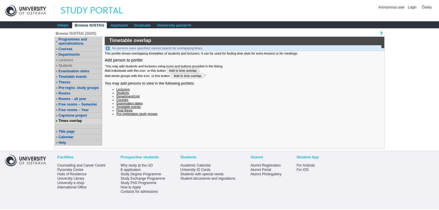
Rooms (64, 93)
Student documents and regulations (207, 178)
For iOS (302, 170)
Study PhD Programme (138, 183)
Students (65, 66)
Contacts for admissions (139, 192)
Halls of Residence (71, 174)
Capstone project (72, 115)
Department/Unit (128, 96)
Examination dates (73, 71)
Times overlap (70, 121)
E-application (130, 170)
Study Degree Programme (140, 174)
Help (62, 143)
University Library (70, 178)
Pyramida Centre (70, 170)
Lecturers (65, 60)
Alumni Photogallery (266, 174)
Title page (66, 132)
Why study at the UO (136, 165)
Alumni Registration (265, 165)
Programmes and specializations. (72, 41)
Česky (427, 7)
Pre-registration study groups (136, 114)
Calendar (65, 137)
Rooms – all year (72, 99)
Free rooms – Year (73, 110)
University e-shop (70, 183)
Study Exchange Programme (142, 178)
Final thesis (124, 110)
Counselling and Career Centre (81, 165)
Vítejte (62, 25)
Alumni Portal (260, 170)
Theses (64, 82)
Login (412, 7)
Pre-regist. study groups (78, 88)
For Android (305, 165)
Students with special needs (202, 174)
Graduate (142, 25)
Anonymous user (392, 7)
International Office (72, 187)
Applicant (119, 25)
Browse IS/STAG (89, 25)
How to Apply (130, 187)
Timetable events (72, 77)
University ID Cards (195, 170)
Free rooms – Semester (77, 104)
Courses (65, 49)
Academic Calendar (195, 165)
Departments (69, 54)
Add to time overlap (183, 70)
